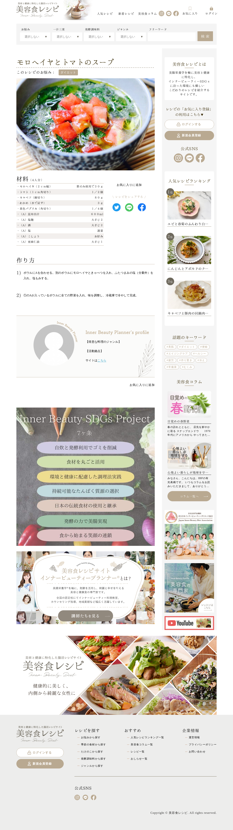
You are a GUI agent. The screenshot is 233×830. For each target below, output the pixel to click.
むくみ (188, 366)
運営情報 (194, 737)
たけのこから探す (92, 751)
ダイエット (188, 346)
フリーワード (158, 29)
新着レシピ (126, 13)
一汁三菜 (59, 29)
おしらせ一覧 (139, 758)
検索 (205, 36)
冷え (202, 360)
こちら (101, 360)
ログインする (188, 124)
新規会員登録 (188, 135)
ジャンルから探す (92, 765)
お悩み (25, 29)
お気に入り (190, 11)
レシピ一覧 (138, 751)
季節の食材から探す (93, 744)
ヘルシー (200, 353)
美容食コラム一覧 (142, 744)
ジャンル (123, 29)
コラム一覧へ (194, 496)
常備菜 (172, 366)
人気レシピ (105, 13)
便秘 (205, 346)
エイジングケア (178, 353)
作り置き (186, 360)
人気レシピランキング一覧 (147, 737)
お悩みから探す (90, 737)
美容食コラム (147, 13)
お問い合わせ (197, 751)
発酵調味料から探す (93, 758)
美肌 (171, 346)
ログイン (211, 11)
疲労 (171, 360)
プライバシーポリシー (203, 744)
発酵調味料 (92, 29)
